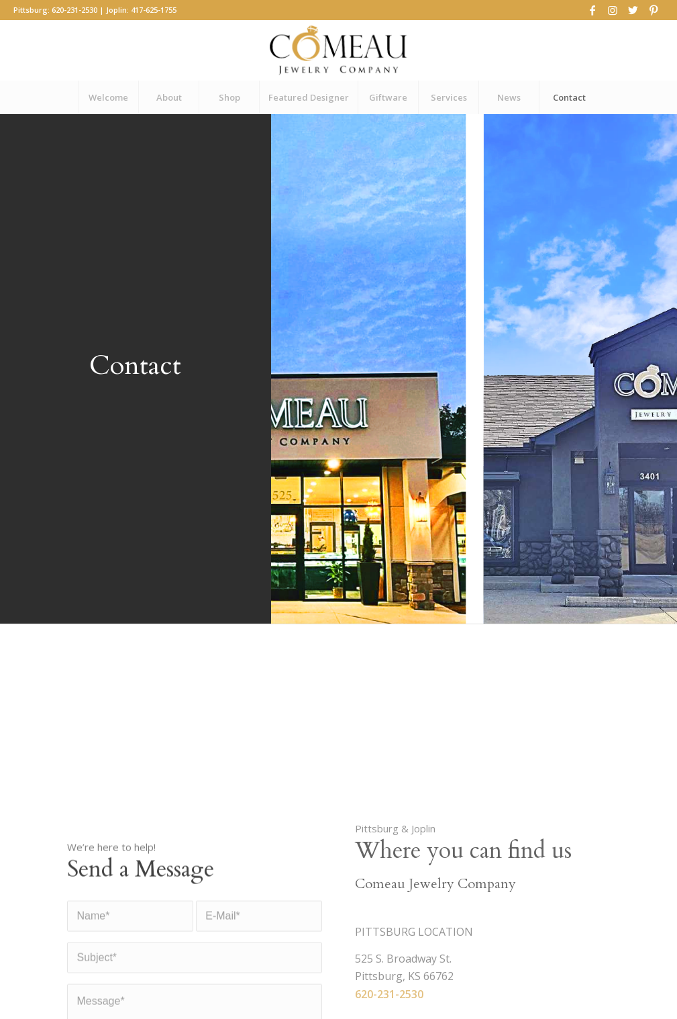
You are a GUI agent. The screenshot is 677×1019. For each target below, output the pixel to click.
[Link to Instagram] (613, 10)
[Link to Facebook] (593, 10)
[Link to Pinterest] (653, 10)
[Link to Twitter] (633, 10)
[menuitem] (108, 97)
